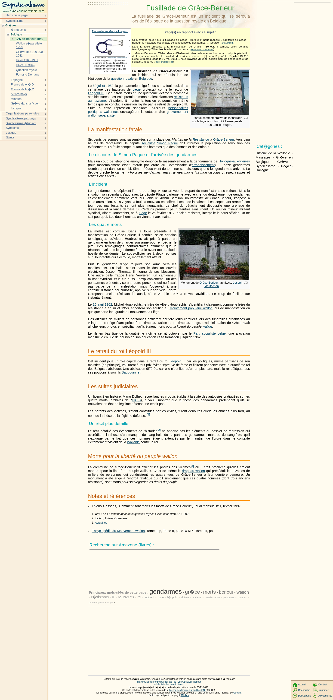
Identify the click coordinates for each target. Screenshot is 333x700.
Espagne (17, 80)
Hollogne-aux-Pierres (234, 161)
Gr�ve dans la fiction (25, 103)
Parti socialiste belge (209, 333)
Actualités (101, 522)
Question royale (26, 70)
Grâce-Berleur (223, 139)
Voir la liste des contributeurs (169, 684)
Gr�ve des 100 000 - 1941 (30, 53)
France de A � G (22, 84)
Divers (10, 137)
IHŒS (136, 400)
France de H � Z (22, 89)
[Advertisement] (109, 15)
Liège (137, 89)
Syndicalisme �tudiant (21, 123)
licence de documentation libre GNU (188, 690)
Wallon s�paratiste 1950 (29, 45)
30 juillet (99, 86)
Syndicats (12, 128)
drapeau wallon (193, 471)
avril (101, 304)
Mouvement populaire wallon (191, 308)
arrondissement (203, 165)
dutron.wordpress (164, 61)
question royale (122, 78)
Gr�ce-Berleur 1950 (29, 39)
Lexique (16, 108)
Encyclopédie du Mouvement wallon (118, 531)
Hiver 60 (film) (25, 65)
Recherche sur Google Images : (110, 31)
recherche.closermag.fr (117, 58)
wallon (207, 326)
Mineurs (16, 99)
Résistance (201, 139)
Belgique (145, 78)
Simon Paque (167, 143)
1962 (108, 304)
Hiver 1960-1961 (27, 60)
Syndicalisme (14, 20)
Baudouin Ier (131, 372)
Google (237, 692)
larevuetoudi (227, 42)
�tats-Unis (18, 30)
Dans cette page (17, 15)
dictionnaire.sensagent (202, 49)
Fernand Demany (27, 74)
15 (94, 304)
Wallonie (133, 442)
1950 (109, 86)
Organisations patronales (22, 113)
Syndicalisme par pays (21, 118)
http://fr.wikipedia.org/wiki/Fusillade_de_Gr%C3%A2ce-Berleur (168, 682)
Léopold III (96, 93)
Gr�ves (10, 25)
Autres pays (19, 94)
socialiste (148, 143)
